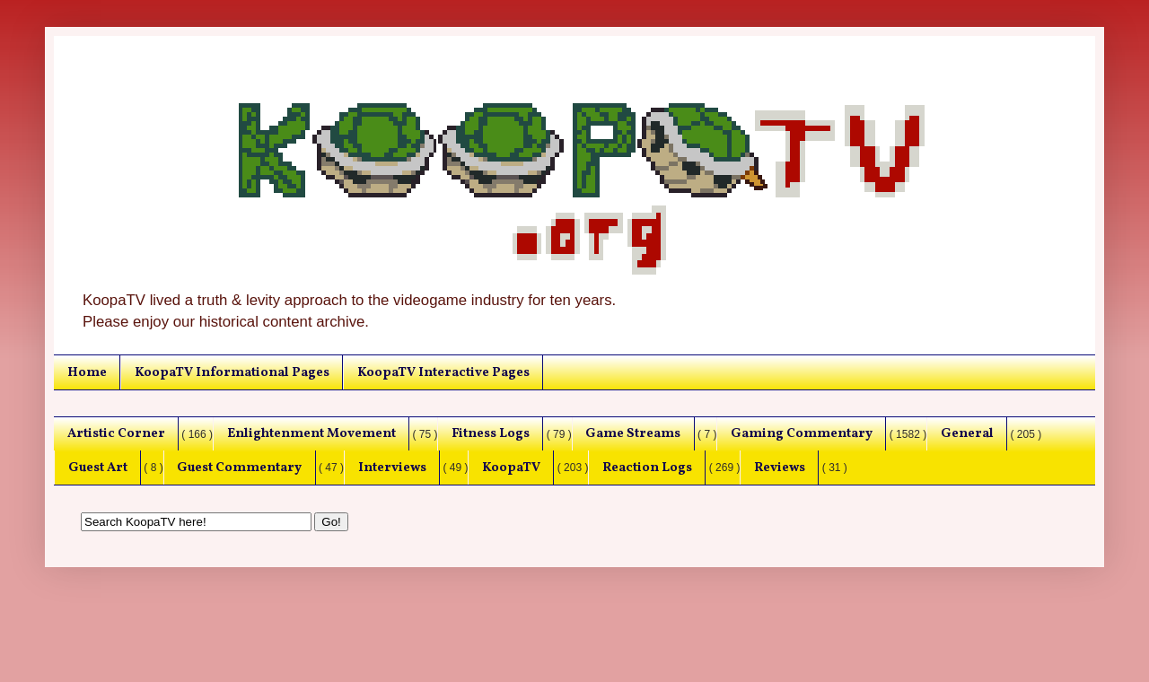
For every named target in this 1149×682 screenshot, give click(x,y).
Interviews (392, 468)
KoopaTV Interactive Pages (443, 372)
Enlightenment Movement (311, 433)
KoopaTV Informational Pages (232, 372)
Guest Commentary (239, 468)
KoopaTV (511, 468)
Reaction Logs (647, 468)
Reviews (779, 468)
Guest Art (97, 468)
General (967, 433)
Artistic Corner (116, 433)
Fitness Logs (491, 433)
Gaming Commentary (802, 433)
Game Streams (632, 433)
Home (87, 372)
